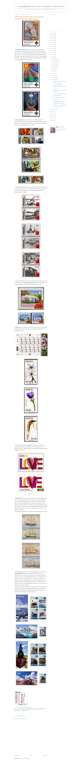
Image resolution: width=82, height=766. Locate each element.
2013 (52, 114)
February (55, 79)
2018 (52, 50)
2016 (52, 54)
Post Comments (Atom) (25, 758)
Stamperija (24, 710)
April (54, 75)
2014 (52, 111)
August (54, 67)
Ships (41, 709)
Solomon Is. (18, 710)
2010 (52, 120)
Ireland (34, 709)
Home (31, 755)
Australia (21, 708)
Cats (36, 708)
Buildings (32, 708)
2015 (52, 56)
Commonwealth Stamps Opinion (41, 6)
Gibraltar (28, 709)
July (54, 69)
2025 (52, 36)
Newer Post (17, 755)
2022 (52, 42)
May (54, 73)
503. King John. (55, 99)
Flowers (23, 709)
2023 (52, 40)
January (54, 109)
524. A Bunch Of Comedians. (58, 97)
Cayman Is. (41, 708)
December (55, 58)
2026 (52, 34)
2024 (52, 38)
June (54, 71)
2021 (52, 44)
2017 (52, 52)
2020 (52, 46)
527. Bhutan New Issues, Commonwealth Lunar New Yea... (58, 86)
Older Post (45, 755)
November (55, 60)
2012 (52, 116)
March (54, 77)
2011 (52, 118)
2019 (52, 48)
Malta (38, 709)
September (55, 65)
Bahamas (26, 708)
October (54, 62)
